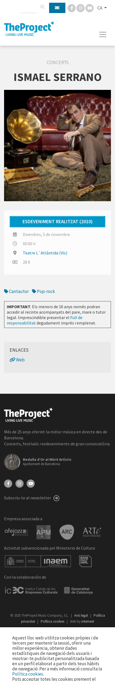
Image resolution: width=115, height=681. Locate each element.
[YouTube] (31, 483)
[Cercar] (42, 7)
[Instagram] (80, 8)
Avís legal (81, 615)
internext (87, 621)
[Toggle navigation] (103, 34)
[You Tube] (89, 8)
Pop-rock (43, 291)
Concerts (58, 62)
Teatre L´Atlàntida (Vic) (45, 253)
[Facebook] (72, 8)
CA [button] (100, 8)
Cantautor (16, 291)
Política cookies (53, 621)
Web (17, 360)
